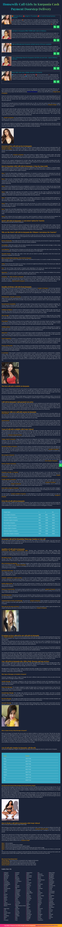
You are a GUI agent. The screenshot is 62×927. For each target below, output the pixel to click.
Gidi (16, 888)
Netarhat (17, 908)
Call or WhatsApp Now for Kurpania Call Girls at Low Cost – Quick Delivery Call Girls (34, 58)
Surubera (40, 918)
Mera (28, 905)
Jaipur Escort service (40, 925)
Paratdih (17, 911)
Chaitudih (29, 880)
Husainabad (51, 891)
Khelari (5, 900)
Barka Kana (29, 875)
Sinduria (51, 917)
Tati (50, 918)
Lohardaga (17, 902)
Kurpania (17, 901)
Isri (4, 892)
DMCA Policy (55, 925)
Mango (39, 904)
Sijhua (5, 917)
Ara (38, 872)
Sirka (16, 918)
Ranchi (39, 913)
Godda (50, 888)
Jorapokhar (51, 895)
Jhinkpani (29, 895)
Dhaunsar (29, 885)
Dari (16, 884)
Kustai (28, 901)
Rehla (5, 914)
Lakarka (39, 901)
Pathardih (29, 911)
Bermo (39, 877)
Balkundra (40, 874)
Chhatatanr (51, 881)
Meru (39, 905)
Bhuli (28, 878)
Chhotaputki (7, 882)
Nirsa (28, 908)
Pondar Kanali (7, 913)
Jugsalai (5, 897)
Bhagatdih (51, 877)
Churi (39, 882)
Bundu (5, 880)
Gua (39, 890)
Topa (28, 920)
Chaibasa (17, 880)
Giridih (28, 888)
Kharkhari (40, 898)
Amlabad (17, 872)
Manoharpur (52, 904)
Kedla (16, 898)
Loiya (28, 902)
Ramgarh (29, 913)
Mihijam (51, 905)
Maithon (17, 904)
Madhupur (51, 902)
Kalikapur (29, 897)
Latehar (6, 902)
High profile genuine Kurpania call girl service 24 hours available (31, 44)
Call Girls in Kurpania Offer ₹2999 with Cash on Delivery (29, 31)
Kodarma (51, 900)
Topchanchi (40, 920)
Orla (5, 910)
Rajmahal (17, 913)
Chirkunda (29, 882)
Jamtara (6, 894)
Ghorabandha (7, 888)
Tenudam (6, 920)
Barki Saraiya (41, 875)
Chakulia (51, 880)
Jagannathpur (30, 892)
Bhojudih (17, 878)
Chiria (16, 882)
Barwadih (6, 877)
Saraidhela (6, 915)
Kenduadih (29, 898)
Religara (17, 914)
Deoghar (28, 884)
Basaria (17, 877)
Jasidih (39, 894)
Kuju (5, 901)
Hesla (39, 891)
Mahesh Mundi (7, 904)
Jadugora (17, 892)
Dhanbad (6, 885)
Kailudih (17, 897)
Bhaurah (6, 878)
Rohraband (29, 914)
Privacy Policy (48, 925)
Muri (39, 907)
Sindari (39, 917)
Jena (50, 894)
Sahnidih (51, 914)
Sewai (50, 915)
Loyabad (40, 902)
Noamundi (40, 908)
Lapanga (51, 901)
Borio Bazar (51, 878)
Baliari (28, 874)
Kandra (39, 897)
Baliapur (17, 874)
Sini (5, 918)
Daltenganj (51, 882)
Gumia (50, 890)
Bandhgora (51, 874)
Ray (50, 913)
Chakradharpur (41, 880)
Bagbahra (6, 874)
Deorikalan (40, 884)
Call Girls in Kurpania (32, 91)
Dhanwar (17, 885)
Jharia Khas (17, 895)
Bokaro (39, 878)
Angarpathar (29, 872)
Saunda (39, 915)
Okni (50, 908)
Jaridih (28, 894)
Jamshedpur (52, 892)
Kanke (50, 897)
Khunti (16, 900)
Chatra (39, 881)
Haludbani (17, 891)
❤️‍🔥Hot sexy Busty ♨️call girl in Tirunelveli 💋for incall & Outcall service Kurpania (33, 16)
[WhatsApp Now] (58, 26)
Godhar (5, 890)
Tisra (16, 920)
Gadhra (28, 887)
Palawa (39, 910)
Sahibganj (40, 914)
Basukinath (29, 877)
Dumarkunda (52, 885)
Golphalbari (18, 890)
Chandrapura (18, 881)
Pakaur (16, 910)
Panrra (5, 911)
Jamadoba (40, 892)
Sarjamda (29, 915)
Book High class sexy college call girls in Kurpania (27, 72)
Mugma (28, 907)
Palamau (29, 910)
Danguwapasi (7, 884)
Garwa (39, 887)
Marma (5, 905)
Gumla (5, 891)
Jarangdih (17, 894)
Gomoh (28, 890)
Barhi (16, 875)
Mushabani (51, 907)
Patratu (39, 911)
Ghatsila (51, 887)
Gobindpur (40, 888)
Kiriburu (39, 900)
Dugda (39, 885)
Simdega (28, 917)
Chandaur (6, 881)
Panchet (51, 910)
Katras (5, 898)
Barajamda (6, 875)
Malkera (28, 904)
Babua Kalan (52, 872)
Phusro (50, 911)
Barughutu (51, 875)
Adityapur (6, 872)
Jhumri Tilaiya (41, 895)
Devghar (51, 884)
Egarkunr (17, 887)
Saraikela (17, 915)
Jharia (5, 895)
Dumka (5, 887)
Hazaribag (29, 891)
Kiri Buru (29, 900)
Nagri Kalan (6, 908)
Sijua (16, 917)
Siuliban (28, 918)
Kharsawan (51, 898)
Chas (28, 881)
